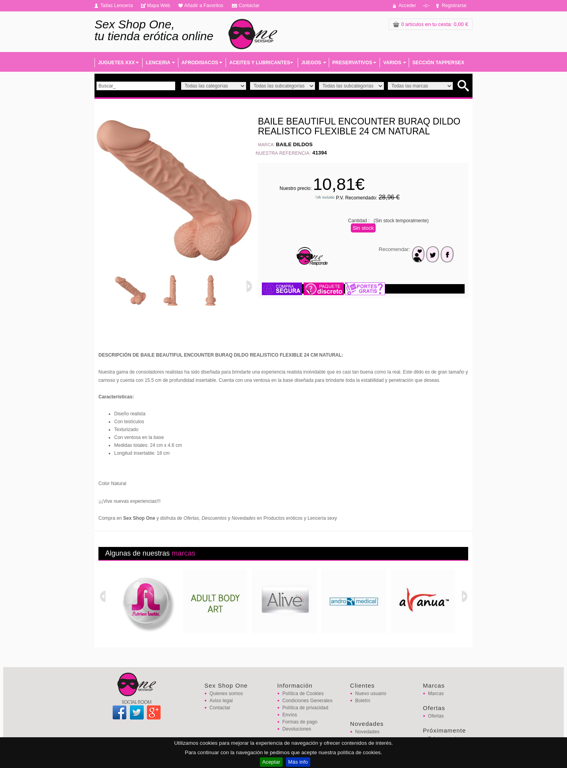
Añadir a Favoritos (204, 5)
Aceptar (271, 762)
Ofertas (436, 716)
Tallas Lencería (116, 5)
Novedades (367, 732)
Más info (298, 762)
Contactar (249, 5)
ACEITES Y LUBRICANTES (259, 62)
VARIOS (392, 62)
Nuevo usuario (370, 693)
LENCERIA (158, 62)
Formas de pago (299, 722)
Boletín (362, 700)
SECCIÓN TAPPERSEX (438, 62)
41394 (319, 153)
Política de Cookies (303, 693)
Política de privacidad (305, 707)
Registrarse (454, 5)
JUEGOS (311, 62)
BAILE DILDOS (294, 144)
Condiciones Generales (307, 700)
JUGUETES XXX (116, 62)
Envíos (289, 715)
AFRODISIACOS (200, 62)
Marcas (436, 693)
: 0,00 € (430, 24)
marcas (183, 553)
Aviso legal (221, 700)
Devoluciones (296, 729)
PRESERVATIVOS (352, 62)
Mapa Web (158, 5)
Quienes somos (226, 693)
